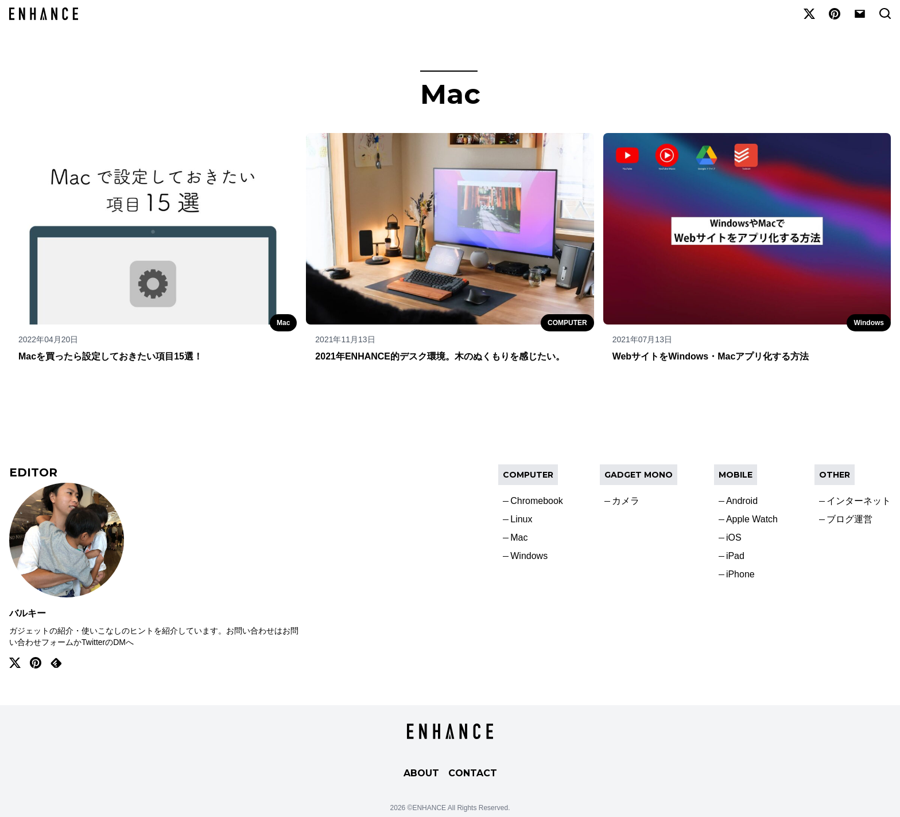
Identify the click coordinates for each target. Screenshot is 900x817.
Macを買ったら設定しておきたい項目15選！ (110, 356)
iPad (735, 556)
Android (742, 501)
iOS (734, 537)
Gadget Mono (638, 475)
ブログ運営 (849, 519)
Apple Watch (752, 519)
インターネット (859, 501)
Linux (521, 519)
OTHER (834, 475)
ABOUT (421, 773)
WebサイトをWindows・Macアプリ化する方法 (710, 356)
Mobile (735, 475)
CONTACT (472, 773)
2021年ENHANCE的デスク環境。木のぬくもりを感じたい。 (440, 356)
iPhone (740, 574)
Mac (283, 323)
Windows (869, 323)
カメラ (625, 501)
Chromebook (536, 501)
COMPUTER (567, 323)
